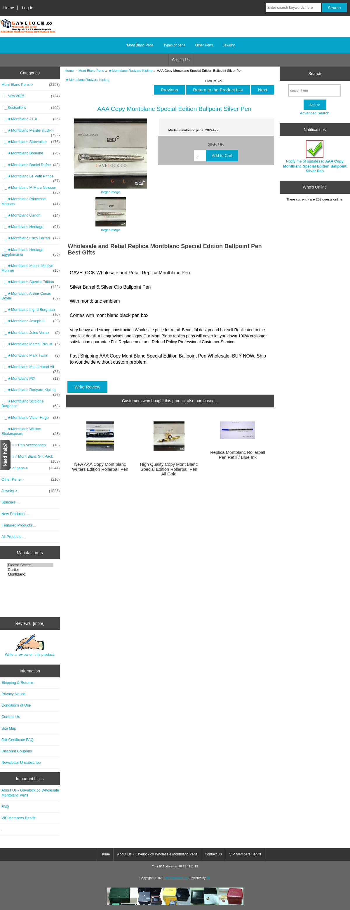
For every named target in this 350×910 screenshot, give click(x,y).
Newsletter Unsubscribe (21, 762)
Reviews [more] (29, 623)
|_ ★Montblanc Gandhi (30, 215)
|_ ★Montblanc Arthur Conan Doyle (30, 296)
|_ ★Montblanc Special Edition (30, 283)
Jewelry (229, 45)
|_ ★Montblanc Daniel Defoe (30, 165)
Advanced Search (314, 113)
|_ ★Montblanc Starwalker (30, 142)
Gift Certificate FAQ (17, 740)
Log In (27, 8)
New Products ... (15, 514)
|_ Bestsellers (30, 107)
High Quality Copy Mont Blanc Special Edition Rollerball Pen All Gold (169, 469)
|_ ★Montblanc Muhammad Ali (30, 368)
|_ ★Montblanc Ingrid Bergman (30, 311)
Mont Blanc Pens (91, 70)
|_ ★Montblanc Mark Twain (30, 355)
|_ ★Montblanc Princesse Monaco (30, 201)
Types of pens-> (30, 468)
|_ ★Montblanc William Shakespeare (30, 431)
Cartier (30, 569)
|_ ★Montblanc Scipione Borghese (30, 403)
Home (8, 8)
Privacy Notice (13, 694)
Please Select (30, 565)
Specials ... (10, 502)
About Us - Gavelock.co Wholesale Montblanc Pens (30, 792)
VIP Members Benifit (18, 818)
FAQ (5, 806)
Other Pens (204, 45)
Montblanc (30, 574)
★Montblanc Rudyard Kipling (130, 70)
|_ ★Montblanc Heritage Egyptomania (30, 252)
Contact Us (180, 60)
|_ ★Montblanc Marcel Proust (30, 344)
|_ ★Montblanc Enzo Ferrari (30, 238)
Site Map (8, 728)
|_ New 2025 (30, 96)
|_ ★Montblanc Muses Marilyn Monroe (30, 268)
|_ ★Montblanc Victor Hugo (30, 417)
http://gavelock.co (176, 878)
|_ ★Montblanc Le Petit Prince (30, 178)
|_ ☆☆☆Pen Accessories (30, 445)
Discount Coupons (16, 751)
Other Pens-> (30, 479)
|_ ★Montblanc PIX (30, 378)
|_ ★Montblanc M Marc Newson (30, 189)
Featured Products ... (18, 525)
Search (314, 73)
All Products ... (13, 536)
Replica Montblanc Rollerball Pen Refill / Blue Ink (237, 454)
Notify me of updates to (314, 156)
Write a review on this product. (30, 645)
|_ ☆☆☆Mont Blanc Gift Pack (30, 458)
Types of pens (174, 45)
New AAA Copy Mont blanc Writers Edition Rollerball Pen (100, 466)
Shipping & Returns (17, 682)
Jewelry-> (30, 491)
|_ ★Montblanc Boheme (30, 153)
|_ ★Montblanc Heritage (30, 226)
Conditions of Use (16, 705)
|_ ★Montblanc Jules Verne (30, 332)
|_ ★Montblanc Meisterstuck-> (30, 132)
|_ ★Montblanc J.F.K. (30, 119)
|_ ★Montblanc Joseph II (30, 321)
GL (208, 878)
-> (30, 84)
